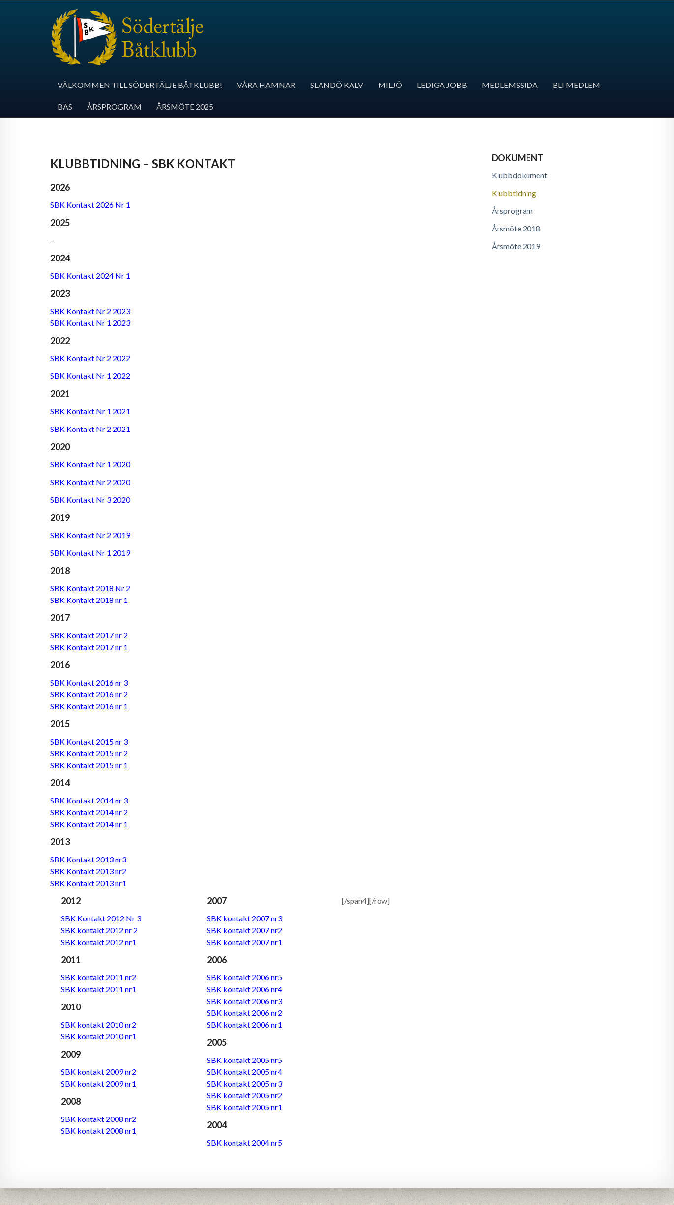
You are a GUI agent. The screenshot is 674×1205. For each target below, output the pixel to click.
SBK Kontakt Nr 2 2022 (90, 358)
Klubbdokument (519, 175)
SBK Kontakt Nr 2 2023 (90, 311)
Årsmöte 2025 (184, 106)
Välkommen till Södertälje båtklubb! (140, 84)
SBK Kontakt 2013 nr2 (88, 871)
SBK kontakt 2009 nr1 (98, 1083)
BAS (65, 106)
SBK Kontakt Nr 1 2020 (90, 464)
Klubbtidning (514, 193)
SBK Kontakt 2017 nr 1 (89, 647)
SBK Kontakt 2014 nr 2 (89, 812)
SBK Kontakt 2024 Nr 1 (90, 275)
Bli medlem (576, 84)
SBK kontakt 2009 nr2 (98, 1071)
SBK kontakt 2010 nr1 (98, 1036)
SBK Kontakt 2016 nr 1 (89, 706)
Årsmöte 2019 (516, 246)
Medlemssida (510, 84)
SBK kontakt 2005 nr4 (244, 1071)
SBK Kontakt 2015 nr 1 (89, 765)
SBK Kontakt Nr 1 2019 (90, 552)
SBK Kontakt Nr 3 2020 (90, 499)
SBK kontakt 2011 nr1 (98, 989)
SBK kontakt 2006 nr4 (244, 989)
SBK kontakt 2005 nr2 (244, 1095)
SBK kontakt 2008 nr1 (98, 1130)
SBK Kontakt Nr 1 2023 (90, 322)
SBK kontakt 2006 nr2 (244, 1012)
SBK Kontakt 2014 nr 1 (89, 824)
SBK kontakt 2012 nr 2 (99, 930)
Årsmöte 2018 (516, 228)
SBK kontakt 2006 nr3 (244, 1000)
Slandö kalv (336, 84)
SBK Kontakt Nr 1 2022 (90, 375)
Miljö (390, 84)
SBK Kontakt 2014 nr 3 (89, 800)
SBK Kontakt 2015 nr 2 (89, 753)
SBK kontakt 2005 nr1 (244, 1107)
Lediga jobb (442, 84)
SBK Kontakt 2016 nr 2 (89, 694)
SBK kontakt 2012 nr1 (98, 942)
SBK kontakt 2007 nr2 (244, 930)
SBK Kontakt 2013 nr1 (88, 883)
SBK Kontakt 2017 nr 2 (89, 635)
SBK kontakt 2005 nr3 (244, 1083)
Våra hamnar (266, 84)
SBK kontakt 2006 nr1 (244, 1024)
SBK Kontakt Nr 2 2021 (90, 428)
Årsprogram (114, 106)
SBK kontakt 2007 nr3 (244, 918)
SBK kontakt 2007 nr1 (244, 942)
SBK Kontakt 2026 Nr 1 (90, 204)
